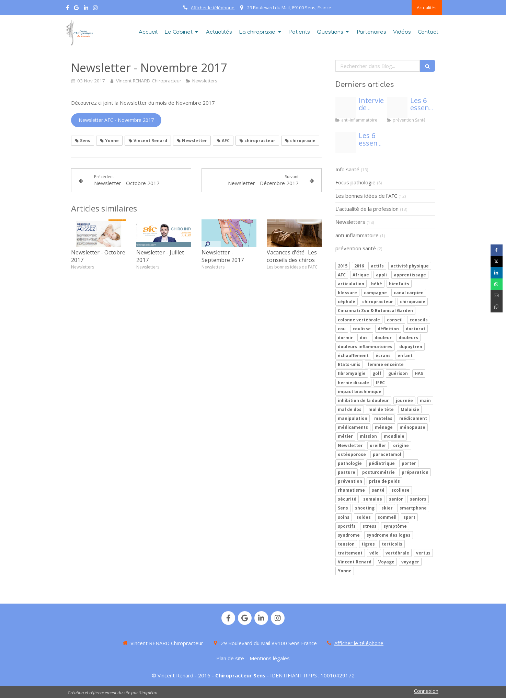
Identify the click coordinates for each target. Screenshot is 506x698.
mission (368, 436)
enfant (405, 355)
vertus (423, 553)
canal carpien (409, 293)
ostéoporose (352, 454)
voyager (410, 562)
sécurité (347, 499)
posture (346, 472)
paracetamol (387, 454)
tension (346, 544)
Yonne (345, 571)
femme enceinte (385, 364)
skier (387, 508)
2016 (359, 266)
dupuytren (410, 347)
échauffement (353, 355)
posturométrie (378, 472)
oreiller (378, 445)
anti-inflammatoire (357, 235)
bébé (376, 284)
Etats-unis (349, 364)
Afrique (361, 275)
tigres (368, 544)
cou (342, 329)
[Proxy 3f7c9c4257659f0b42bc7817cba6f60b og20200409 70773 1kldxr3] (345, 142)
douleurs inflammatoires (365, 347)
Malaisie (410, 409)
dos (364, 338)
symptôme (395, 526)
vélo (374, 553)
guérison (398, 373)
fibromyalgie (352, 373)
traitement (350, 553)
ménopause (412, 427)
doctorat (415, 329)
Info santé (347, 169)
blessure (347, 293)
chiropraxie (412, 302)
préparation (415, 472)
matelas (383, 418)
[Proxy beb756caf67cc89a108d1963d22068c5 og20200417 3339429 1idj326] (397, 107)
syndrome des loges (389, 535)
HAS (419, 373)
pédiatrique (382, 463)
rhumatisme (351, 490)
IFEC (380, 383)
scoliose (400, 490)
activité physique (410, 266)
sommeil (387, 517)
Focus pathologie (355, 182)
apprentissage (410, 275)
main (425, 400)
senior (396, 499)
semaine (372, 499)
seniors (418, 499)
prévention (350, 481)
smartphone (413, 508)
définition (388, 329)
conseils (419, 320)
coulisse (362, 329)
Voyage (386, 562)
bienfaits (399, 284)
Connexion (426, 690)
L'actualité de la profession (367, 208)
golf (376, 373)
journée (404, 400)
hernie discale (353, 383)
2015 (342, 266)
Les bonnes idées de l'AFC (366, 195)
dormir (345, 338)
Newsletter (350, 445)
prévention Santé (355, 248)
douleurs (408, 338)
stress (370, 526)
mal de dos (349, 409)
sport (409, 517)
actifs (377, 266)
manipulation (352, 418)
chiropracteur (377, 302)
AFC (342, 275)
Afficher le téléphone (212, 7)
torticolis (392, 544)
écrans (383, 355)
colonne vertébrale (359, 320)
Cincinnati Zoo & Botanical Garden (375, 310)
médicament (413, 418)
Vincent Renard (354, 562)
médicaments (353, 427)
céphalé (346, 302)
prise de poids (384, 481)
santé (378, 490)
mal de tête (381, 409)
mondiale (394, 436)
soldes (363, 517)
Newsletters (350, 221)
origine (401, 445)
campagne (375, 293)
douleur (383, 338)
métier (345, 436)
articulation (351, 284)
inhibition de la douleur (363, 400)
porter (409, 463)
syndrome (349, 535)
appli (381, 275)
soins (343, 517)
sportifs (347, 526)
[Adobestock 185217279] (345, 107)
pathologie (350, 463)
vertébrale (397, 553)
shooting (365, 508)
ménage (384, 427)
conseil (395, 320)
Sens (343, 508)
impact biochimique (359, 391)
